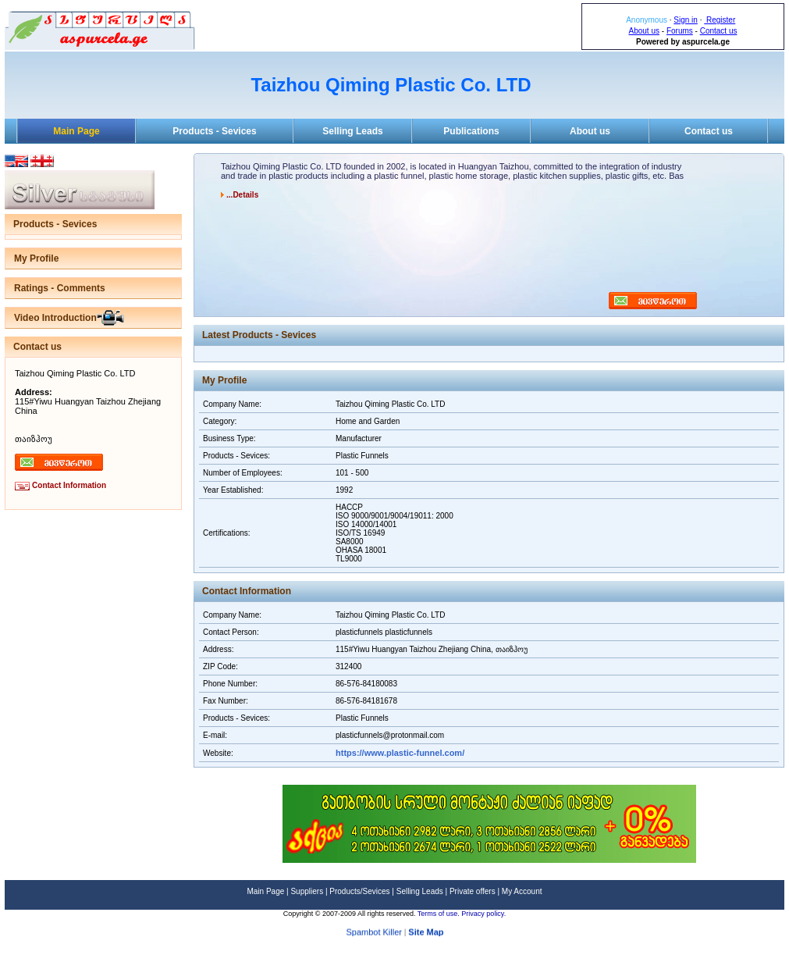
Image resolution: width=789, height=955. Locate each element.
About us (644, 31)
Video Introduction (55, 317)
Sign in (685, 20)
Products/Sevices (359, 891)
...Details (242, 195)
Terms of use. (440, 914)
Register (719, 20)
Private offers (473, 891)
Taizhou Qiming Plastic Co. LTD (391, 84)
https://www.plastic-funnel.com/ (400, 752)
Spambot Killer (374, 934)
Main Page (76, 131)
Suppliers (306, 891)
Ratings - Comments (59, 288)
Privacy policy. (483, 914)
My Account (522, 891)
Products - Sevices (214, 131)
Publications (471, 131)
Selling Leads (352, 131)
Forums (679, 31)
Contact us (718, 31)
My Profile (36, 258)
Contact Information (69, 485)
